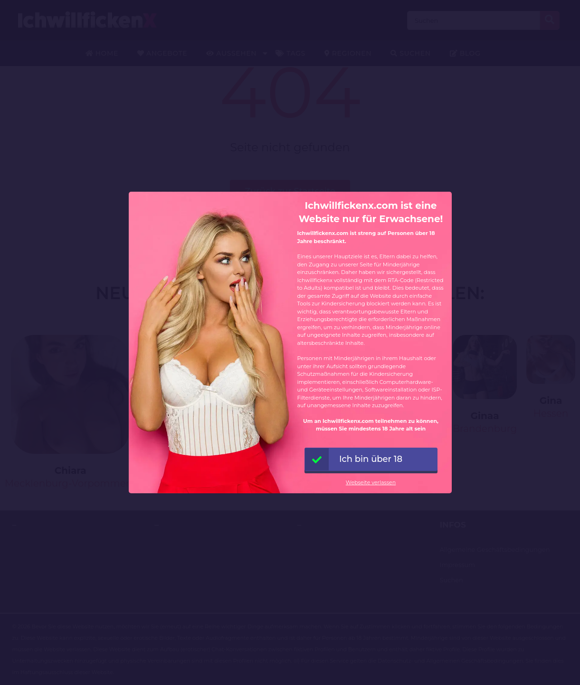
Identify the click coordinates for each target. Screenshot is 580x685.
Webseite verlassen (371, 482)
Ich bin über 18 (354, 459)
